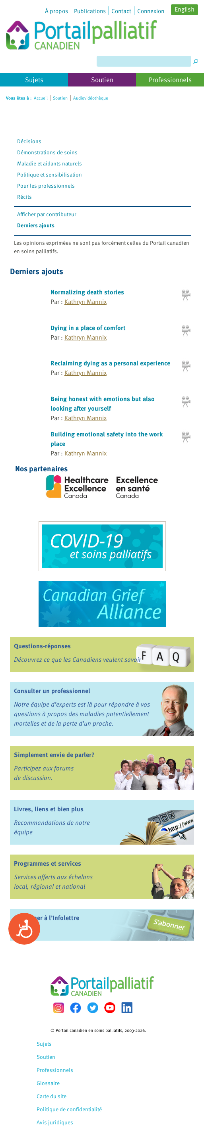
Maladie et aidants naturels (49, 163)
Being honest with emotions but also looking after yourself (103, 403)
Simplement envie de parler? (54, 754)
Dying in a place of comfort (88, 327)
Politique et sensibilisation (49, 174)
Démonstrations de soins (47, 152)
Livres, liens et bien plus (49, 809)
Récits (24, 196)
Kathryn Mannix (85, 301)
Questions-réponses (42, 646)
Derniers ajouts (35, 225)
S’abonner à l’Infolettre (46, 917)
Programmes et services (47, 863)
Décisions (29, 141)
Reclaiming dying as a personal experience (110, 363)
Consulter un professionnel (52, 690)
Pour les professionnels (46, 185)
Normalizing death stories (87, 292)
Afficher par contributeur (46, 214)
